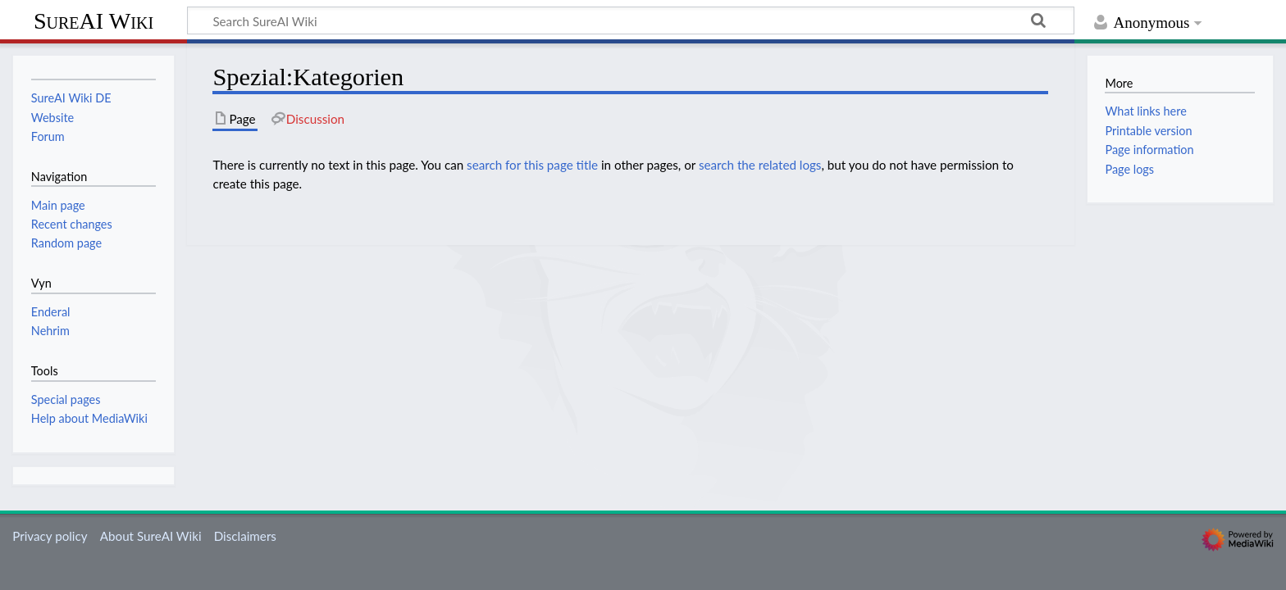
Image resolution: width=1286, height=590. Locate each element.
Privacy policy (49, 536)
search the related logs (760, 164)
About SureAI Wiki (151, 536)
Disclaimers (245, 536)
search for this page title (532, 164)
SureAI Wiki (93, 21)
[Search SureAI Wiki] (631, 20)
